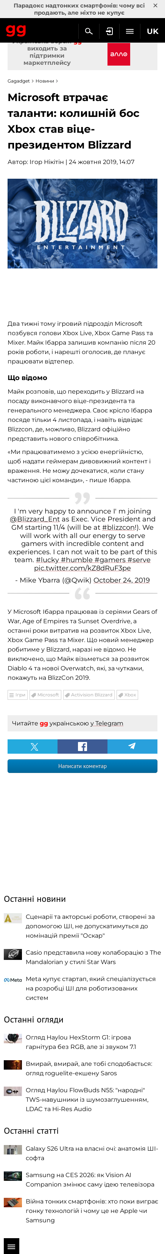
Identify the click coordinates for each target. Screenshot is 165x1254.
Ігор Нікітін (47, 162)
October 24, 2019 (121, 580)
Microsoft (48, 695)
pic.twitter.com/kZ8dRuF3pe (82, 568)
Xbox (130, 695)
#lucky (48, 560)
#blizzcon (118, 527)
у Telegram (106, 723)
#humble (78, 560)
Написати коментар (82, 766)
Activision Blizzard (91, 695)
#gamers (111, 560)
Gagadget (16, 29)
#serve (139, 560)
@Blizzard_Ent (35, 519)
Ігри (20, 695)
